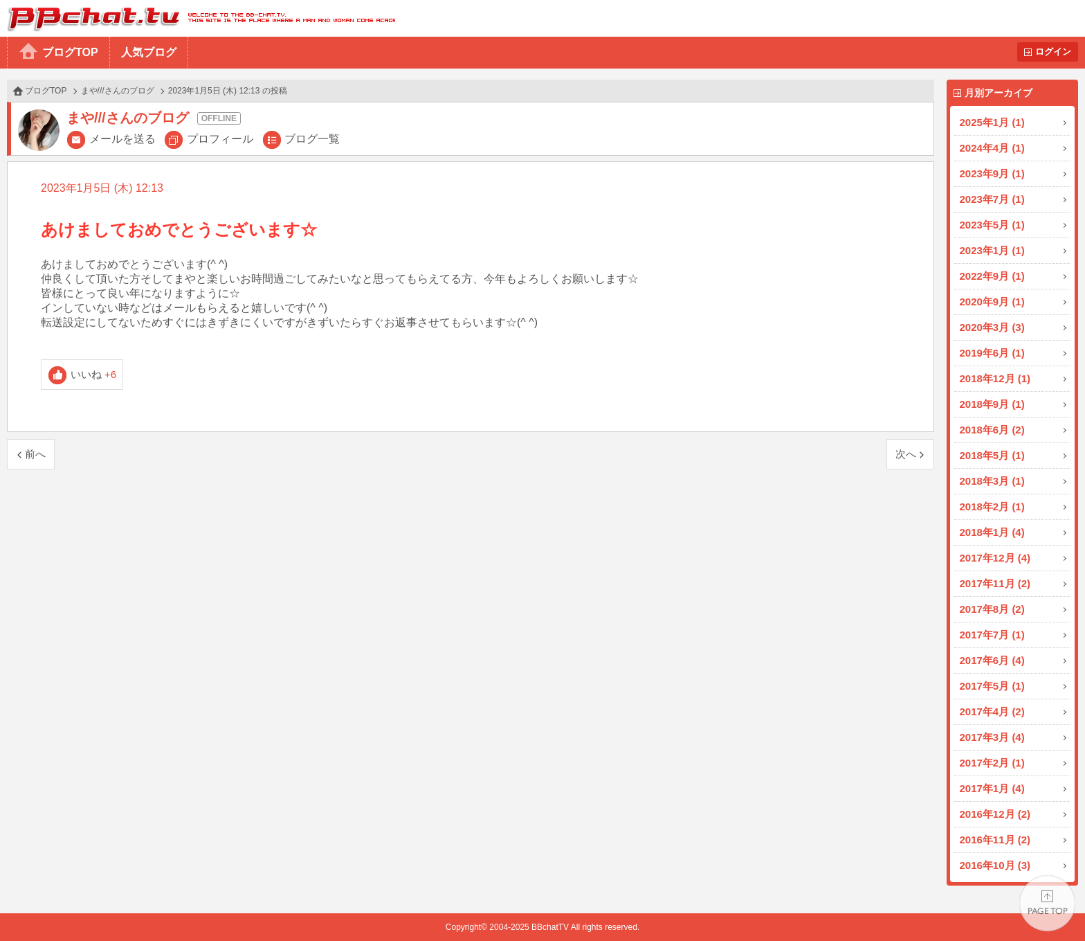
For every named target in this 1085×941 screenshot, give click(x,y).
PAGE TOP (1047, 903)
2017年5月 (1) (992, 686)
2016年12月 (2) (995, 814)
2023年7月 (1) (992, 199)
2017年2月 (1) (992, 763)
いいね (94, 374)
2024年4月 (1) (992, 148)
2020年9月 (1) (992, 301)
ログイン (1053, 51)
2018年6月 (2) (992, 430)
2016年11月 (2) (995, 839)
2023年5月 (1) (992, 225)
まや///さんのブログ (117, 91)
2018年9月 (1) (992, 404)
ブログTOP (70, 52)
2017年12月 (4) (995, 558)
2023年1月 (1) (992, 250)
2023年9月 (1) (992, 173)
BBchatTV (197, 18)
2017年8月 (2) (992, 609)
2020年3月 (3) (992, 327)
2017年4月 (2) (992, 711)
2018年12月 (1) (995, 378)
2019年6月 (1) (992, 353)
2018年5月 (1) (992, 455)
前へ (35, 454)
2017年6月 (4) (992, 660)
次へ (905, 454)
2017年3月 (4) (992, 737)
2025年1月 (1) (992, 122)
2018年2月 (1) (992, 506)
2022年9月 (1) (992, 276)
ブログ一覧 (312, 139)
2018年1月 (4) (992, 532)
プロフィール (220, 139)
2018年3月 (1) (992, 481)
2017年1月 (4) (992, 788)
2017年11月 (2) (995, 583)
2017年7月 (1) (992, 634)
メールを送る (122, 139)
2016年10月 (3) (995, 865)
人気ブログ (148, 52)
